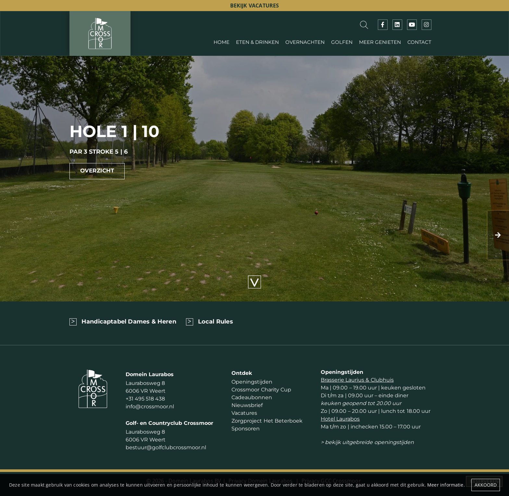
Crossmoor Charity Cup (261, 390)
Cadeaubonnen (251, 397)
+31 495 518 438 (145, 399)
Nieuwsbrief (247, 405)
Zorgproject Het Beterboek (266, 421)
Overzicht (97, 170)
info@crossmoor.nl (150, 406)
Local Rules (215, 321)
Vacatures (244, 413)
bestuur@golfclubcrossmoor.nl (166, 447)
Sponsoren (245, 429)
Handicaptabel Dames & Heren (128, 321)
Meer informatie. (446, 485)
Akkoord (486, 485)
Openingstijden (251, 382)
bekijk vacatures (254, 5)
